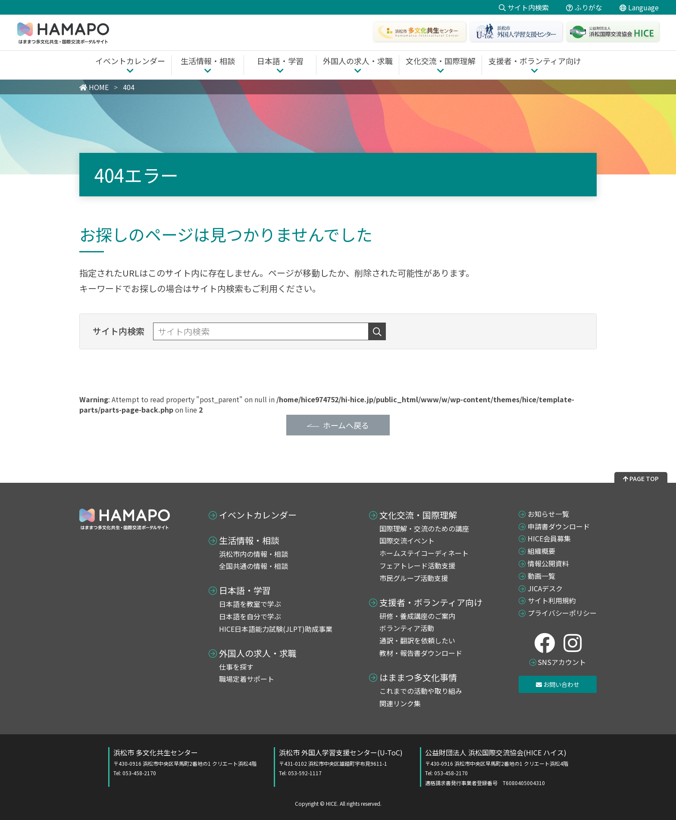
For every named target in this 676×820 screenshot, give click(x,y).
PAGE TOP (641, 478)
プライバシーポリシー (562, 613)
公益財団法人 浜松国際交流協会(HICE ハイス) (496, 767)
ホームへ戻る (346, 425)
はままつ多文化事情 (418, 677)
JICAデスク (545, 588)
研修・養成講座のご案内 (417, 616)
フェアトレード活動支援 (417, 565)
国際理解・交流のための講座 (424, 528)
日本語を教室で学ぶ (250, 604)
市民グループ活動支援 (413, 578)
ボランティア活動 (406, 628)
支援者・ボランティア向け (430, 602)
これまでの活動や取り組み (420, 691)
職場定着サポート (246, 679)
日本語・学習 (245, 590)
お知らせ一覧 (548, 514)
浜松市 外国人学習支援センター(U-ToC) (341, 762)
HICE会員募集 (549, 538)
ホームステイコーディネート (424, 553)
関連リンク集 (400, 703)
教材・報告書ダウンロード (420, 653)
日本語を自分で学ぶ (250, 616)
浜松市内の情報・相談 (253, 554)
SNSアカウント (562, 662)
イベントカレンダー (258, 515)
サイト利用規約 (552, 600)
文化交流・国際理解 (418, 515)
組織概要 (541, 551)
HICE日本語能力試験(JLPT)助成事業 (275, 629)
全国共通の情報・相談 (253, 566)
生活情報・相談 (249, 540)
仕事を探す (236, 667)
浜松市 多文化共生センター (185, 762)
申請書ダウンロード (559, 526)
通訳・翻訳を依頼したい (417, 640)
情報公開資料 (548, 563)
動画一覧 (541, 576)
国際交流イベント (407, 540)
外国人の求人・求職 (258, 653)
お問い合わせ (557, 684)
